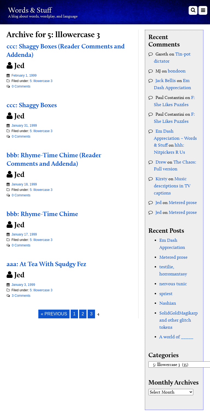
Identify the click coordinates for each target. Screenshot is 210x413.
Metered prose (181, 187)
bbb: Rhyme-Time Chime (48, 213)
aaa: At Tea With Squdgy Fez (53, 263)
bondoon (176, 69)
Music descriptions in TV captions (171, 171)
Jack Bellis (165, 79)
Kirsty (161, 164)
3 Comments (21, 296)
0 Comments (21, 86)
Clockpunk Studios (187, 390)
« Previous (54, 314)
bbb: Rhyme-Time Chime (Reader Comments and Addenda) (61, 159)
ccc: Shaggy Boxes (36, 104)
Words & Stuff (37, 9)
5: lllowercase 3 (41, 81)
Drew (161, 149)
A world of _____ (175, 309)
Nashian (166, 277)
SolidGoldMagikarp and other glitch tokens (177, 293)
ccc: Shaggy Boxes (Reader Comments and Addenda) (68, 50)
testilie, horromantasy (179, 249)
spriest (165, 268)
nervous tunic (172, 258)
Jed (158, 187)
